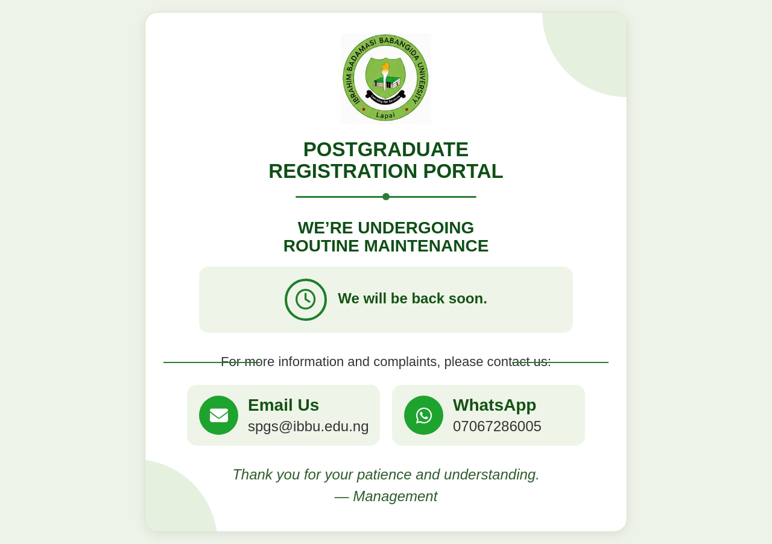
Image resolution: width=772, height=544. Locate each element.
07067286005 (497, 426)
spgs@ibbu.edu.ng (308, 426)
